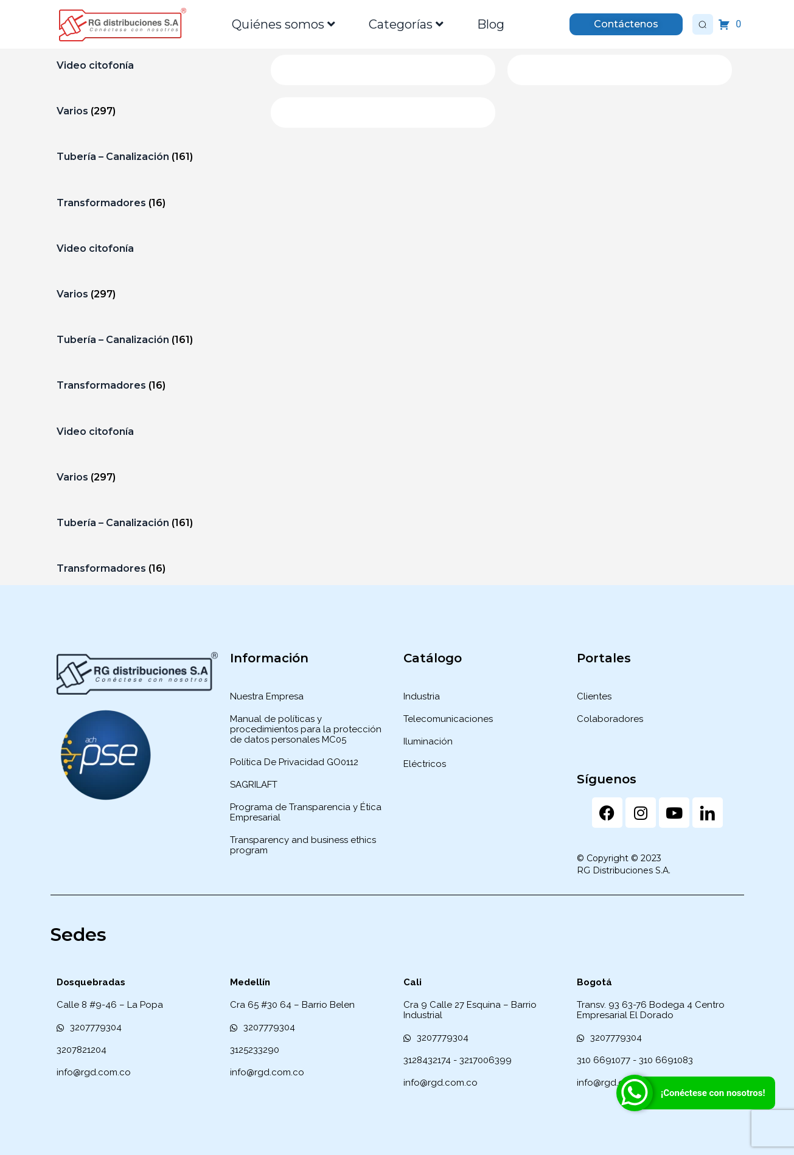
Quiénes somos (283, 24)
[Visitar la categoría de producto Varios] (154, 111)
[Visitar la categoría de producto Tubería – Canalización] (154, 156)
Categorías (406, 24)
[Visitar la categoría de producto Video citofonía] (154, 65)
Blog (490, 24)
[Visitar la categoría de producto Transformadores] (154, 202)
